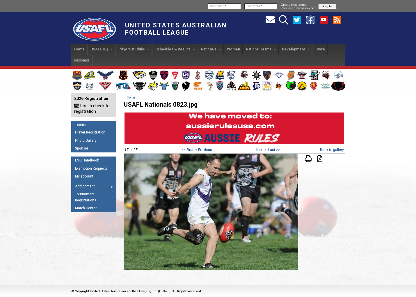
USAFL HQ (101, 49)
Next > (261, 150)
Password (254, 6)
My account (84, 176)
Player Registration (90, 132)
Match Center (86, 208)
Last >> (274, 150)
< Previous (203, 150)
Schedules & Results (175, 49)
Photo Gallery (86, 140)
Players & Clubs (134, 49)
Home (79, 49)
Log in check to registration (92, 108)
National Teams (261, 49)
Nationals (211, 49)
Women (233, 49)
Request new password (298, 8)
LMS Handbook (87, 160)
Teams (80, 124)
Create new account (295, 5)
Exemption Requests (91, 168)
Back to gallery (332, 150)
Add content (92, 187)
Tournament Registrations (85, 197)
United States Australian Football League (176, 29)
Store (320, 49)
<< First (187, 150)
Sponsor (81, 148)
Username (218, 6)
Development (296, 49)
